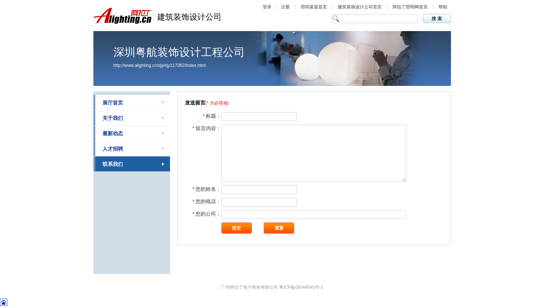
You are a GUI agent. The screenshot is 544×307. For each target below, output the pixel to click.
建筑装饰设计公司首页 (360, 7)
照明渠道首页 (314, 7)
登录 (267, 7)
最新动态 (113, 133)
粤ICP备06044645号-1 (301, 287)
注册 (285, 7)
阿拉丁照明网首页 (411, 7)
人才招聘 (113, 149)
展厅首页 (113, 103)
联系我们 (113, 164)
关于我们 (113, 118)
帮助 (443, 7)
